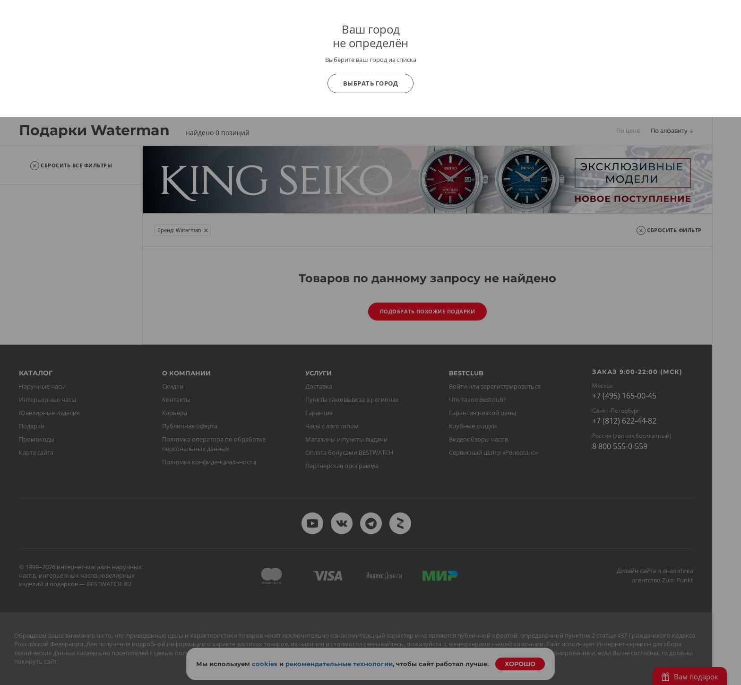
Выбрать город (370, 83)
